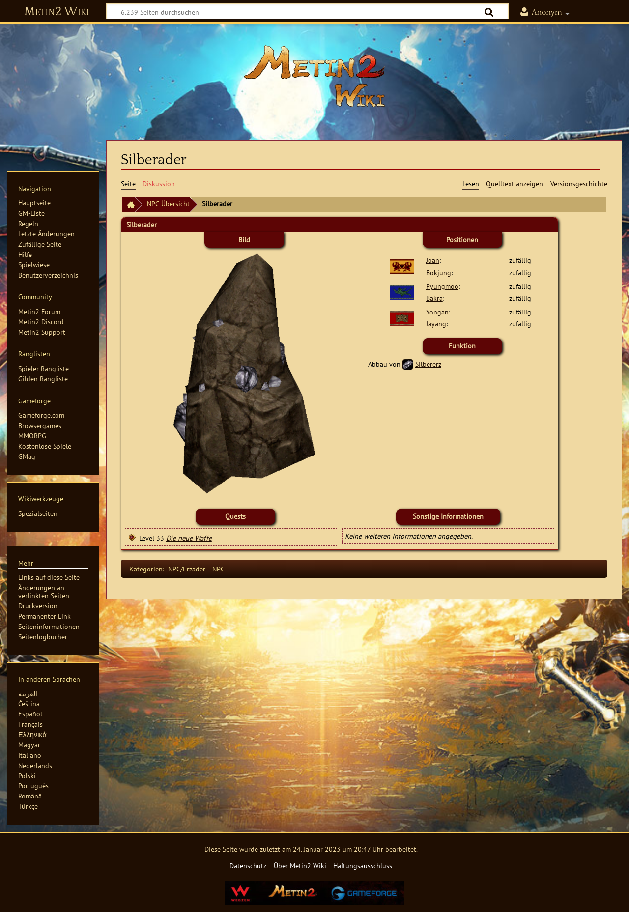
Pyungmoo (442, 286)
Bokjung (438, 272)
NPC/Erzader (186, 568)
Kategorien (146, 568)
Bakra (434, 298)
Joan (432, 260)
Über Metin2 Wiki (300, 865)
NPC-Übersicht (168, 203)
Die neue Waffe (189, 537)
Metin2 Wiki (56, 12)
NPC (218, 568)
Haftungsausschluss (362, 865)
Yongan (437, 311)
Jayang (436, 323)
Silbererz (428, 364)
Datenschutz (247, 865)
